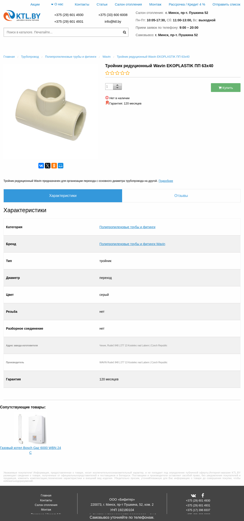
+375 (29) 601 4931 (68, 21)
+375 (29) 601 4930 (68, 15)
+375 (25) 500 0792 (198, 497)
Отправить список (226, 4)
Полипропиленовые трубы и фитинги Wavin (132, 229)
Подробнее (166, 181)
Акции (35, 4)
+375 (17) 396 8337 (198, 488)
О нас (57, 4)
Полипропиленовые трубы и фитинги (127, 222)
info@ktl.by (113, 21)
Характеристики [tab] (63, 196)
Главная (46, 473)
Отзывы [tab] (181, 196)
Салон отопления (128, 4)
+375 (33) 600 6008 (112, 15)
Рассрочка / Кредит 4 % (187, 4)
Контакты (82, 4)
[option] (50, 111)
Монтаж (155, 4)
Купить (226, 88)
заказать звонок (224, 34)
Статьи (102, 4)
